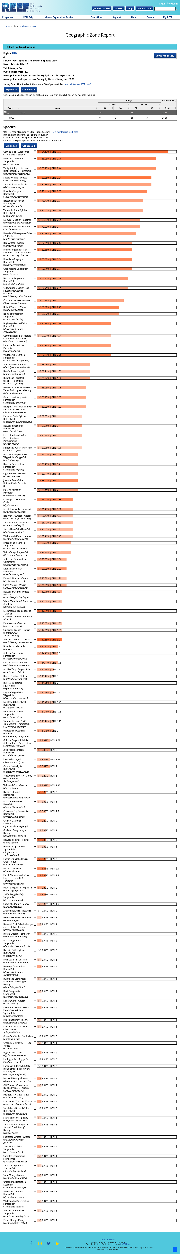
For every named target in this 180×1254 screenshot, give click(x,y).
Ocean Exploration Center (59, 17)
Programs (7, 17)
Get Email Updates (108, 1239)
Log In (162, 3)
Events (150, 17)
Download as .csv (165, 55)
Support (116, 17)
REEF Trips (28, 17)
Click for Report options (21, 47)
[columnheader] (129, 100)
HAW (14, 53)
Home (7, 26)
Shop (130, 8)
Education (96, 17)
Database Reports (27, 26)
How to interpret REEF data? (77, 84)
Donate (118, 8)
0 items (174, 3)
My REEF (167, 17)
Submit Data (144, 8)
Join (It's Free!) (102, 8)
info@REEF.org (125, 1244)
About (134, 17)
